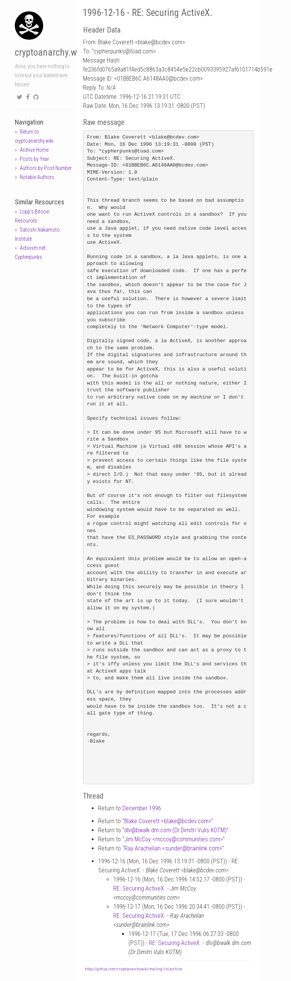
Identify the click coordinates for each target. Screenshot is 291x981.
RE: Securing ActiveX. (139, 888)
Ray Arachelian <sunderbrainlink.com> (173, 848)
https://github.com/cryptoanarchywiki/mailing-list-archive (133, 969)
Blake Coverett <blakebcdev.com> (167, 821)
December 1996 (141, 808)
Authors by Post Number (46, 168)
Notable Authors (37, 177)
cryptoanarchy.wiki (50, 52)
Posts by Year (34, 159)
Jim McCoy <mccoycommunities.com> (173, 839)
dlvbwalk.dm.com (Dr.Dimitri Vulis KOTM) (175, 830)
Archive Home (34, 150)
